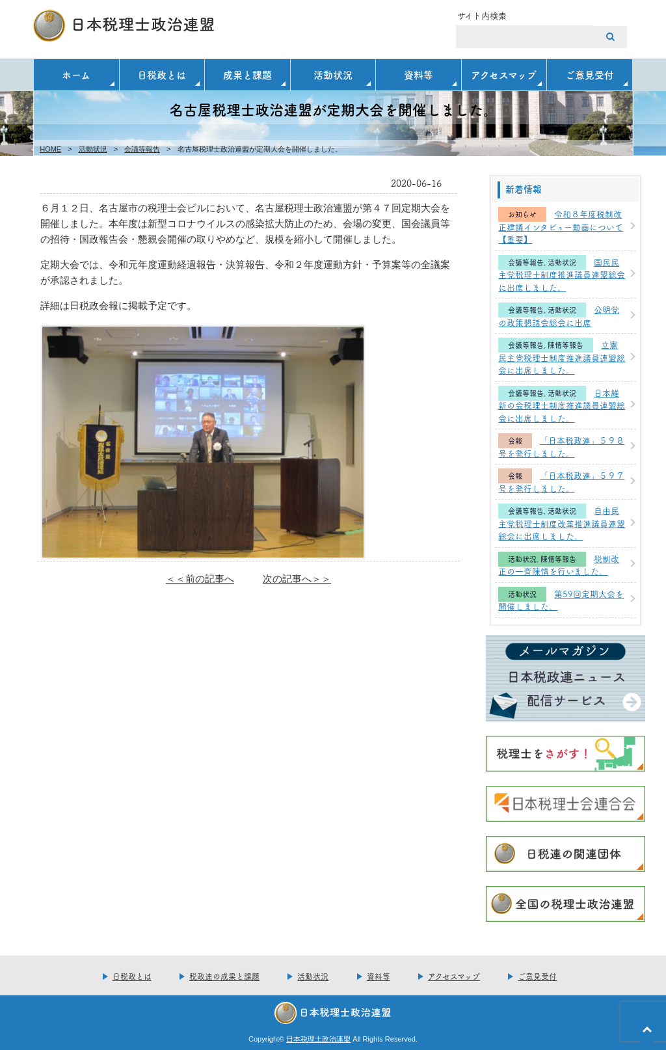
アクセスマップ (504, 74)
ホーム (76, 74)
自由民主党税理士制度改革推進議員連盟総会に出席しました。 (561, 522)
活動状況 (333, 74)
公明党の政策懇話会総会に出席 (558, 315)
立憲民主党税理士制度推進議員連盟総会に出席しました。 (561, 356)
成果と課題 (247, 74)
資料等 (418, 74)
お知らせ (522, 214)
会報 (515, 441)
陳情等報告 (565, 345)
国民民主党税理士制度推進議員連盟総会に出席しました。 (561, 274)
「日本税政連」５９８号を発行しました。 (561, 446)
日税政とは (161, 74)
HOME (50, 149)
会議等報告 (142, 149)
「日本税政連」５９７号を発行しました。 (561, 481)
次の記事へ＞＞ (297, 578)
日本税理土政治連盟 (318, 1039)
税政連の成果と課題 (224, 976)
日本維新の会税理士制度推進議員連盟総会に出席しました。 (561, 405)
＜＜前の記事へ (200, 578)
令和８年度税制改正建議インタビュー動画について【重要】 (560, 226)
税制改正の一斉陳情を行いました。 (558, 564)
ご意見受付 (589, 74)
